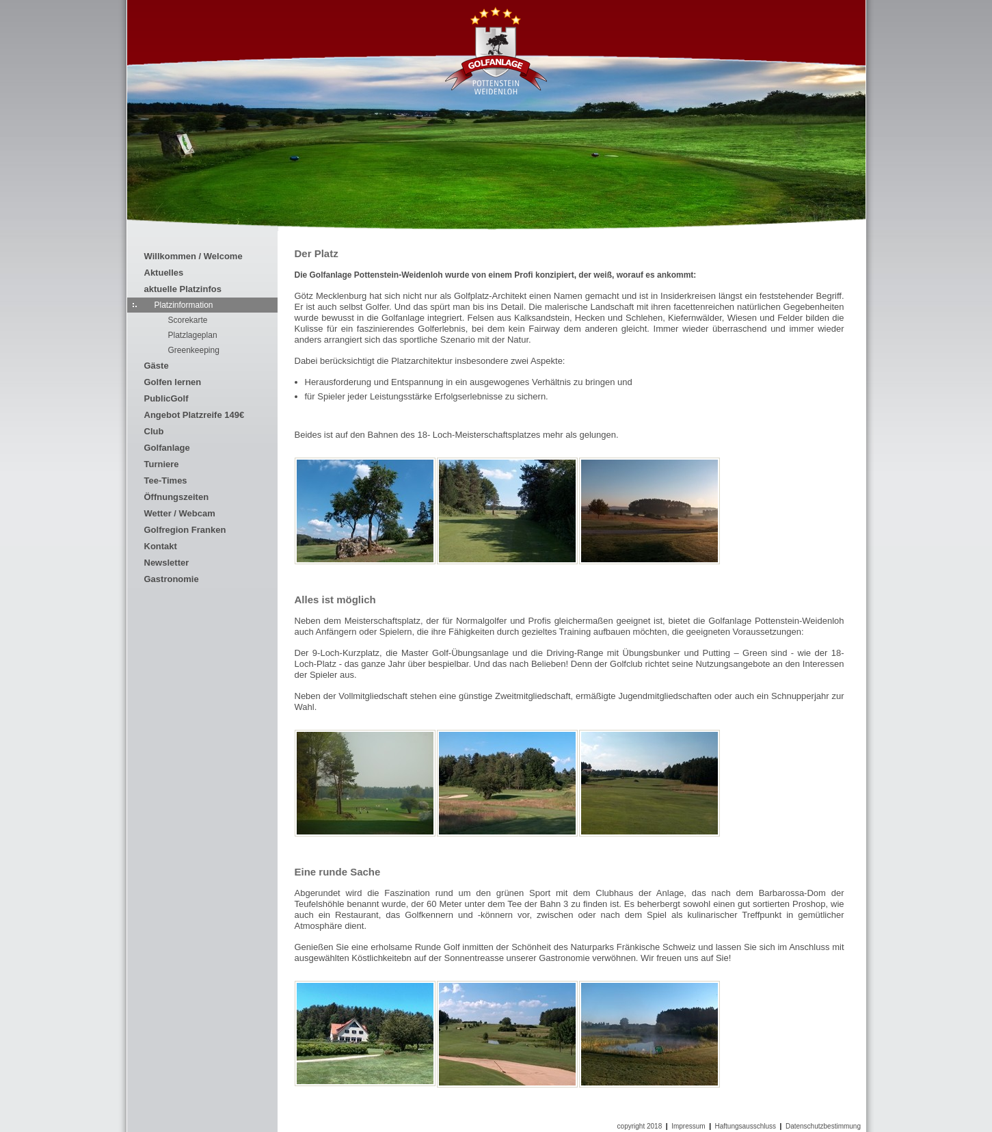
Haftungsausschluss (746, 1126)
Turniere (161, 464)
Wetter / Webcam (179, 513)
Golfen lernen (173, 382)
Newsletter (166, 562)
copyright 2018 (639, 1126)
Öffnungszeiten (176, 497)
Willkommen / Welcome (193, 256)
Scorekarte (188, 320)
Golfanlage (167, 448)
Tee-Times (165, 480)
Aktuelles (164, 272)
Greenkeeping (193, 350)
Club (154, 431)
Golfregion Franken (185, 530)
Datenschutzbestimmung (823, 1126)
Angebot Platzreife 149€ (194, 415)
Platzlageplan (192, 335)
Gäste (156, 365)
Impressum (688, 1126)
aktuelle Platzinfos (183, 289)
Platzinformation (184, 305)
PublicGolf (166, 398)
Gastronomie (171, 579)
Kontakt (160, 546)
